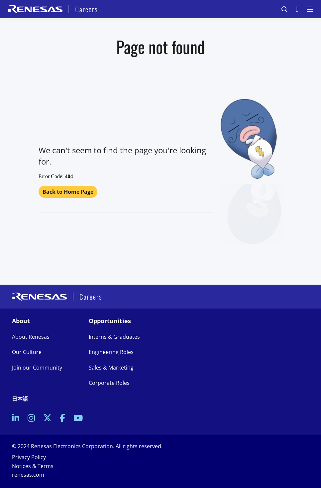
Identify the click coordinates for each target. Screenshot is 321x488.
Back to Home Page (68, 191)
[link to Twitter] (47, 418)
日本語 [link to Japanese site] (20, 398)
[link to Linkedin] (15, 418)
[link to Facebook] (62, 418)
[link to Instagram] (31, 418)
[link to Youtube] (78, 418)
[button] (284, 9)
